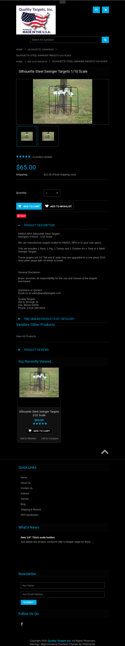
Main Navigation (19, 39)
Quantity (21, 192)
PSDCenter (88, 644)
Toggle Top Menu (63, 2)
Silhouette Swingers (41, 49)
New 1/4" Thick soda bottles (38, 537)
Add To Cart (39, 430)
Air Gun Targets (37, 61)
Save (23, 216)
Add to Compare (49, 438)
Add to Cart (29, 206)
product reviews (42, 157)
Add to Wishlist (58, 206)
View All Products (26, 336)
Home (19, 49)
